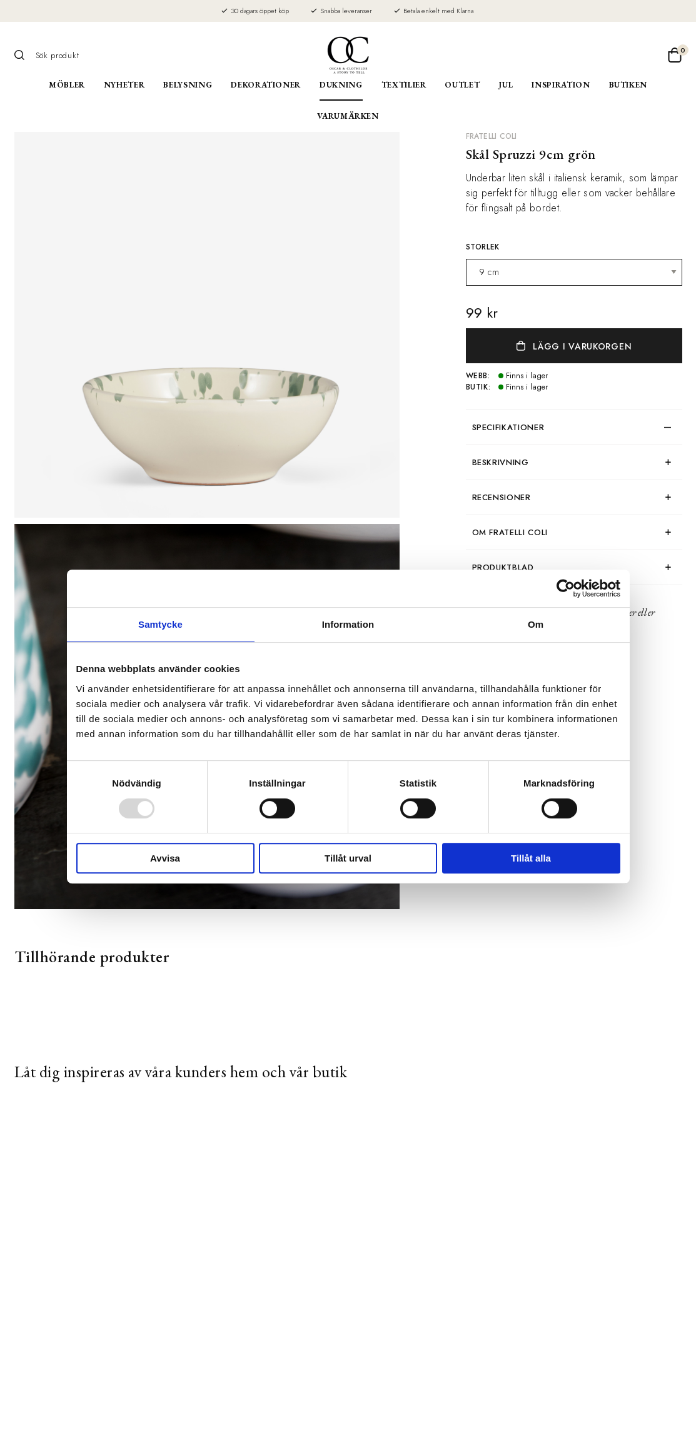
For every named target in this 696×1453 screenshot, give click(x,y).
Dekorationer (266, 84)
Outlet (462, 84)
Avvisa (165, 858)
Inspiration (561, 84)
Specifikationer (508, 427)
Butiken (628, 84)
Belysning (187, 84)
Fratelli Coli (491, 136)
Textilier (403, 84)
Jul (505, 84)
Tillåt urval (348, 858)
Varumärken (348, 116)
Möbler (67, 84)
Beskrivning (500, 462)
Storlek (483, 247)
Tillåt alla (531, 858)
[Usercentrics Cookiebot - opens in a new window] (565, 588)
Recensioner (501, 497)
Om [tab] (535, 624)
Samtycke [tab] (160, 624)
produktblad (503, 567)
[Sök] (23, 55)
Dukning (341, 84)
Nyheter (124, 84)
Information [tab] (348, 624)
